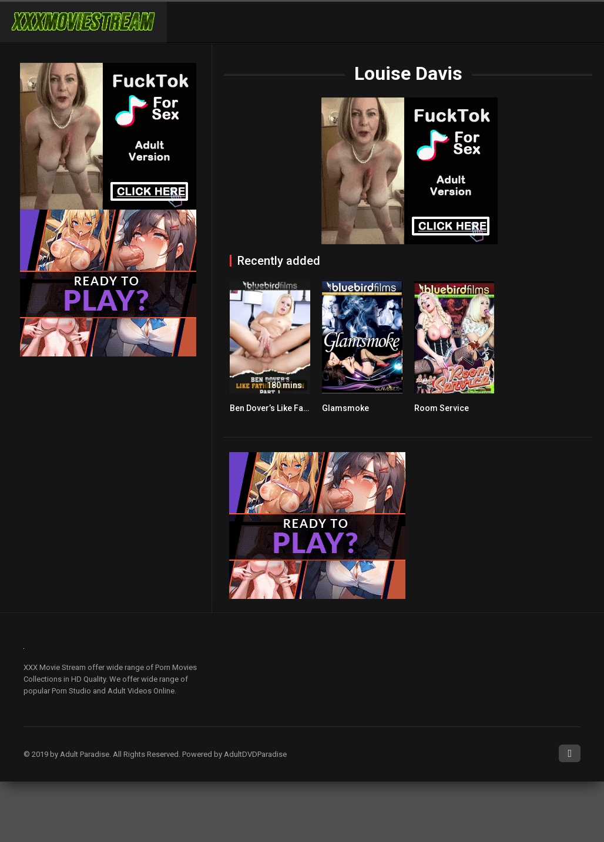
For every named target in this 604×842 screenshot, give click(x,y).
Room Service (441, 408)
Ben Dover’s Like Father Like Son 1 (294, 408)
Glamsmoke (345, 408)
